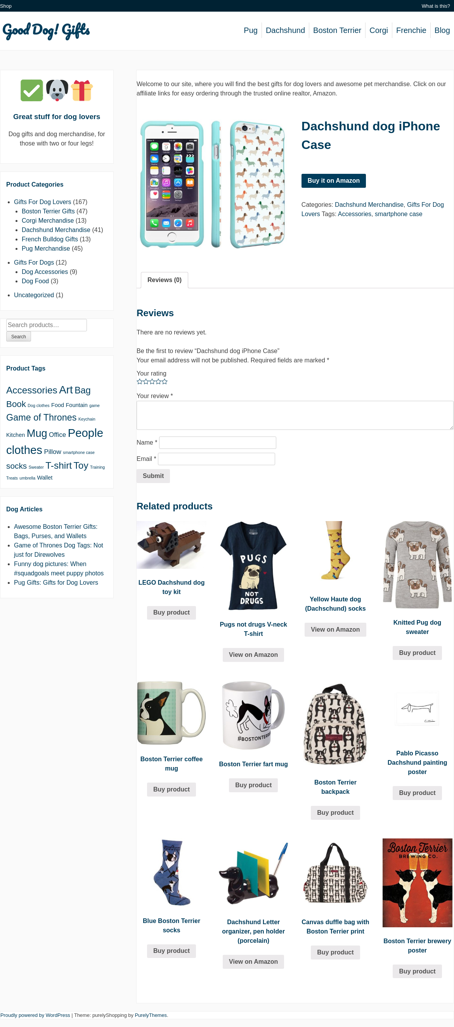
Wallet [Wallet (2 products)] (45, 478)
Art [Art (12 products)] (66, 390)
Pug (251, 30)
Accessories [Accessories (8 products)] (31, 390)
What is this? (436, 6)
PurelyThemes (151, 1015)
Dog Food (35, 281)
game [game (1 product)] (94, 405)
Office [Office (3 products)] (57, 434)
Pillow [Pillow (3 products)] (52, 451)
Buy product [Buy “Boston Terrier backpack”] (335, 812)
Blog (442, 30)
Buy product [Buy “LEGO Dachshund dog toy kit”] (171, 612)
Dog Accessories (45, 271)
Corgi (378, 30)
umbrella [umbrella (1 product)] (27, 478)
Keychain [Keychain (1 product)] (86, 419)
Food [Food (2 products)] (57, 405)
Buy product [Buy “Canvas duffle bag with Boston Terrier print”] (335, 952)
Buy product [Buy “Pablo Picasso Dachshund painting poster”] (417, 793)
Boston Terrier (337, 30)
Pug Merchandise (46, 248)
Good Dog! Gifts (46, 29)
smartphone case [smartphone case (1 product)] (79, 452)
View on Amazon (253, 654)
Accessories (354, 214)
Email (146, 458)
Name (147, 442)
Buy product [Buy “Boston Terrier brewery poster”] (417, 971)
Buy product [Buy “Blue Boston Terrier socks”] (171, 950)
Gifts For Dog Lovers (42, 202)
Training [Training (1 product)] (97, 467)
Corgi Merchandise (48, 220)
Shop (6, 6)
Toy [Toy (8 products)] (81, 465)
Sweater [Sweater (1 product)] (36, 467)
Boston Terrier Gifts (48, 211)
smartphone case (399, 214)
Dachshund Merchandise (369, 204)
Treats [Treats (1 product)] (12, 478)
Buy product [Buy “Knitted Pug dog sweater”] (417, 652)
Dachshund (285, 30)
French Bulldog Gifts (50, 239)
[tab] (164, 280)
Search (18, 336)
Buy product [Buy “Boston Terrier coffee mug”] (171, 789)
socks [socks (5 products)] (16, 465)
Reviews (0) (164, 280)
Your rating (151, 373)
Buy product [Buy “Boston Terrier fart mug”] (253, 785)
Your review (155, 396)
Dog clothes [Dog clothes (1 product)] (38, 405)
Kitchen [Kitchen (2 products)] (15, 435)
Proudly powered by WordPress (35, 1015)
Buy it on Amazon (334, 180)
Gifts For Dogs (34, 262)
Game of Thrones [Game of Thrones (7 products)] (41, 417)
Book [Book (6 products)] (16, 404)
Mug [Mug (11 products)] (37, 433)
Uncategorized (34, 295)
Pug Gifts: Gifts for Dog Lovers (56, 582)
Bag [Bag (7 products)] (83, 390)
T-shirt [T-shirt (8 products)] (58, 465)
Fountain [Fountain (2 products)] (77, 405)
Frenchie (411, 30)
